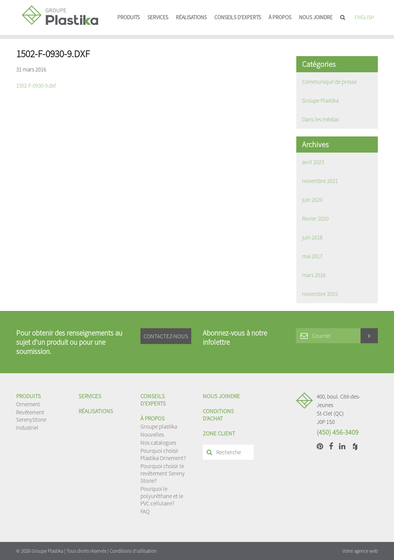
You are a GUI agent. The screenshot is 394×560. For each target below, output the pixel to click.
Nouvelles (152, 434)
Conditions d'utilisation (133, 551)
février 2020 (315, 218)
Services (157, 17)
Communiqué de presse (329, 81)
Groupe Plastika (320, 100)
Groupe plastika (158, 426)
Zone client (219, 433)
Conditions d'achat (218, 414)
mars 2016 (314, 275)
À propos (280, 17)
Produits (128, 17)
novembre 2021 (320, 180)
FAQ (145, 511)
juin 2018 (312, 237)
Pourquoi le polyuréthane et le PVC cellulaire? (161, 496)
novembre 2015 (320, 293)
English (364, 17)
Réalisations (191, 17)
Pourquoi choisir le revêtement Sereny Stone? (162, 473)
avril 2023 (313, 162)
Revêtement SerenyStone (31, 416)
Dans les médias (320, 119)
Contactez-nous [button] (166, 336)
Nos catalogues (158, 442)
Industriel (27, 427)
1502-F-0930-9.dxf (36, 85)
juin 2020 (312, 199)
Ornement (28, 404)
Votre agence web (360, 551)
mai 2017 (312, 256)
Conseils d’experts (237, 17)
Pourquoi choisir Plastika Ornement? (163, 454)
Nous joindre (315, 17)
